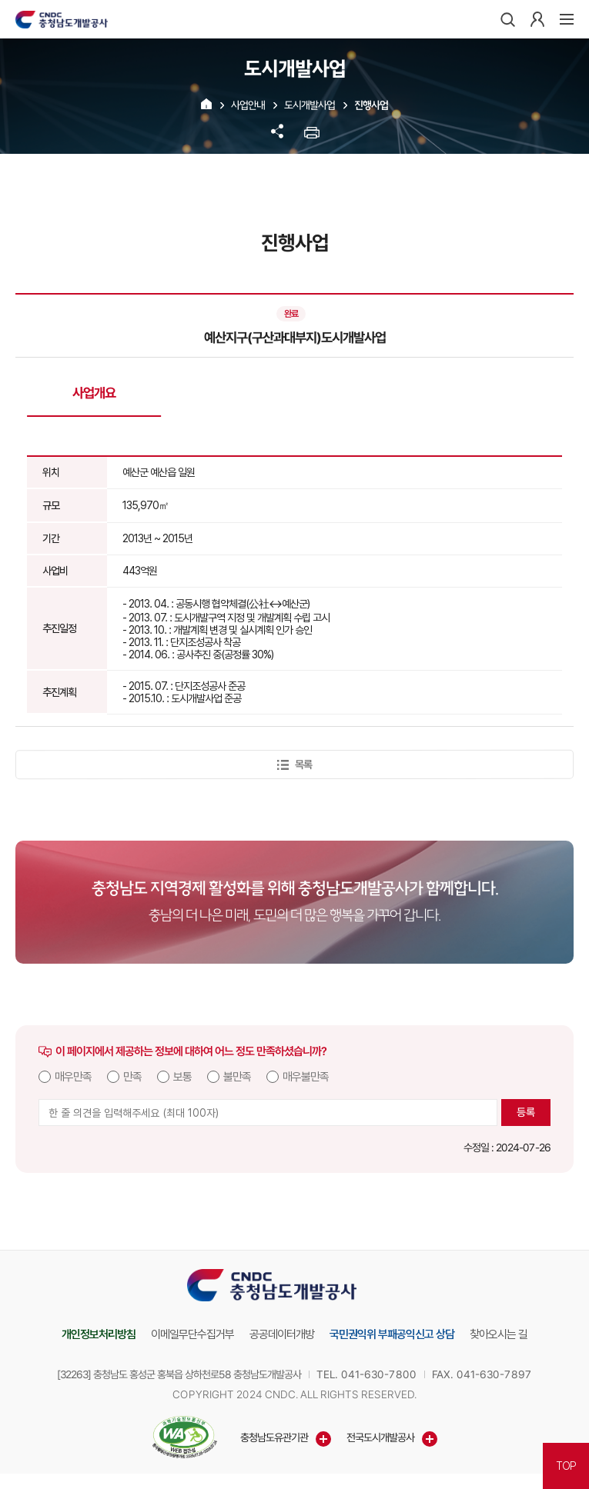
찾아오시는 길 (498, 1334)
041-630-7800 (379, 1374)
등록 (526, 1112)
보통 (182, 1077)
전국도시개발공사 (379, 1437)
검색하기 (507, 19)
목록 (294, 764)
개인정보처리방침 (99, 1334)
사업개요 (93, 393)
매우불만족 (306, 1077)
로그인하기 (537, 19)
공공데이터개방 (281, 1334)
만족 (132, 1077)
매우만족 (73, 1077)
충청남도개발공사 (61, 19)
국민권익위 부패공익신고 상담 (392, 1334)
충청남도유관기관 (273, 1437)
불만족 (237, 1077)
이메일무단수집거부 (192, 1334)
